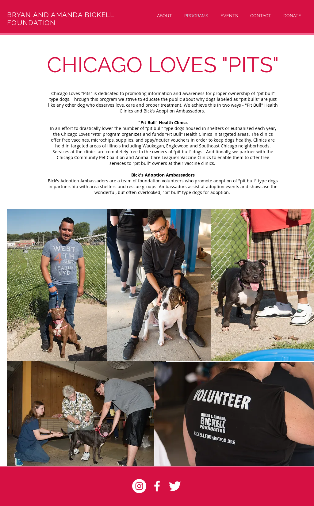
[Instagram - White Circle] (139, 486)
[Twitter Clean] (175, 486)
